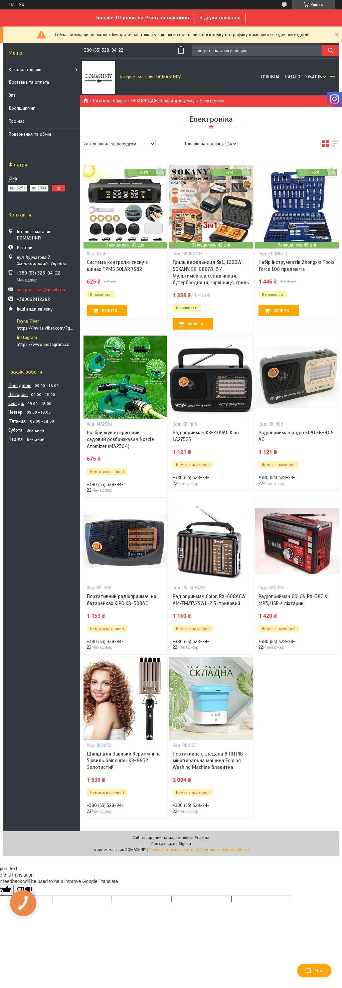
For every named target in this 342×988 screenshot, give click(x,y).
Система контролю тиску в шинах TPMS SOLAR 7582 (117, 265)
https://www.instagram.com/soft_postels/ (46, 344)
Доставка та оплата (28, 82)
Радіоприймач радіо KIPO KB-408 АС (296, 436)
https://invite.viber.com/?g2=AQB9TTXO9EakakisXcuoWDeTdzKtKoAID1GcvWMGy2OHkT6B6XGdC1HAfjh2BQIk (46, 328)
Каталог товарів (24, 69)
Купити (109, 310)
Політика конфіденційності (225, 849)
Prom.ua (202, 837)
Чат (314, 971)
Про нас (16, 121)
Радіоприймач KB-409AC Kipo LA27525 (206, 436)
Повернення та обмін (29, 134)
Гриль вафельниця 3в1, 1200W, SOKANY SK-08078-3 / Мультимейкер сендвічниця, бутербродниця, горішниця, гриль (211, 272)
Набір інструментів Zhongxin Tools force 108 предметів (296, 265)
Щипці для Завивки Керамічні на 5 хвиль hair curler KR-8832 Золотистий (124, 761)
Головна (270, 77)
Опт (11, 95)
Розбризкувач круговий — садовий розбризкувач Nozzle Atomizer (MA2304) (120, 439)
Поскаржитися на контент (173, 849)
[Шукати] (330, 50)
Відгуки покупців (219, 17)
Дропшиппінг (21, 108)
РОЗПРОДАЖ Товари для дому (163, 101)
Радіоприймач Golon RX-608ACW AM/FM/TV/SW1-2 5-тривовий (209, 599)
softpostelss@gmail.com (41, 290)
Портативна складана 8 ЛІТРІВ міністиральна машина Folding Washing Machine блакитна (208, 761)
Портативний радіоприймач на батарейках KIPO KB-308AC (121, 599)
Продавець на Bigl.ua (171, 843)
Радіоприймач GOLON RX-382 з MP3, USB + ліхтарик (293, 599)
